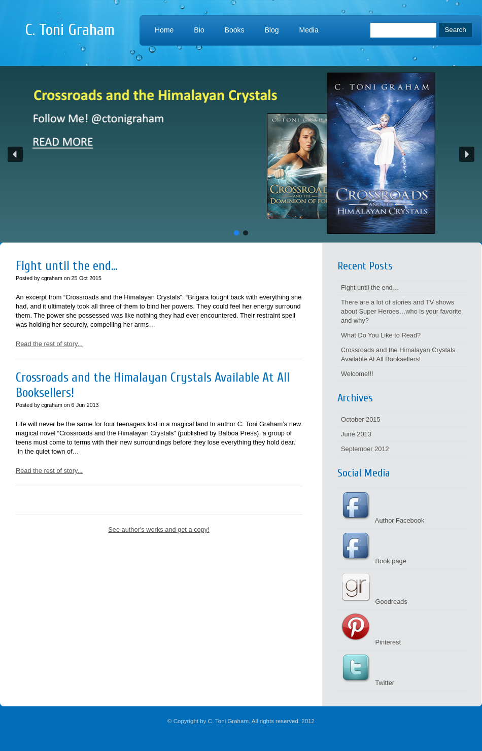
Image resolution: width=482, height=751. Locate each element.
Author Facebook (382, 520)
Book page (373, 561)
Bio (199, 30)
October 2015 (361, 419)
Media (309, 30)
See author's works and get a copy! (159, 529)
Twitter (367, 683)
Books (235, 30)
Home (164, 30)
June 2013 (356, 434)
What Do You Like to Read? (381, 335)
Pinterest (371, 642)
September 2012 (365, 449)
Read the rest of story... (49, 344)
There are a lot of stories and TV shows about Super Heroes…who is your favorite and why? (401, 311)
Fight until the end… (370, 287)
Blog (272, 30)
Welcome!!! (357, 374)
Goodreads (374, 601)
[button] (241, 154)
